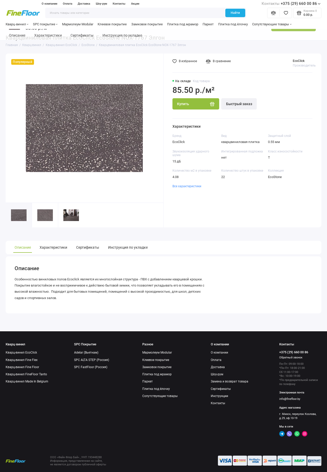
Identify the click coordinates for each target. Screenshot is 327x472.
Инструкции (219, 396)
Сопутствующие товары (271, 24)
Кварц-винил (17, 24)
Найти (235, 13)
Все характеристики (186, 186)
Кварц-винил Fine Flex (22, 360)
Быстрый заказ (239, 104)
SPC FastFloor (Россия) (90, 367)
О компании (49, 3)
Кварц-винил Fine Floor (22, 367)
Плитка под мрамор (182, 24)
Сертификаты (87, 247)
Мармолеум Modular (77, 24)
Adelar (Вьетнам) (86, 352)
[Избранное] (286, 13)
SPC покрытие (45, 24)
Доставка (84, 3)
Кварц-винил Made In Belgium (27, 381)
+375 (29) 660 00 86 (291, 3)
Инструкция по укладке (128, 247)
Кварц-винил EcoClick (21, 352)
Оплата (67, 3)
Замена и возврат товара (229, 381)
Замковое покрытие (147, 24)
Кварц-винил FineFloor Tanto (26, 374)
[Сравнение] (273, 13)
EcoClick (299, 61)
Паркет (208, 24)
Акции (135, 3)
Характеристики (53, 247)
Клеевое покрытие (112, 24)
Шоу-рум (101, 3)
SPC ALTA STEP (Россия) (91, 360)
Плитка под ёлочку (233, 24)
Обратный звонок (290, 357)
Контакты (119, 3)
